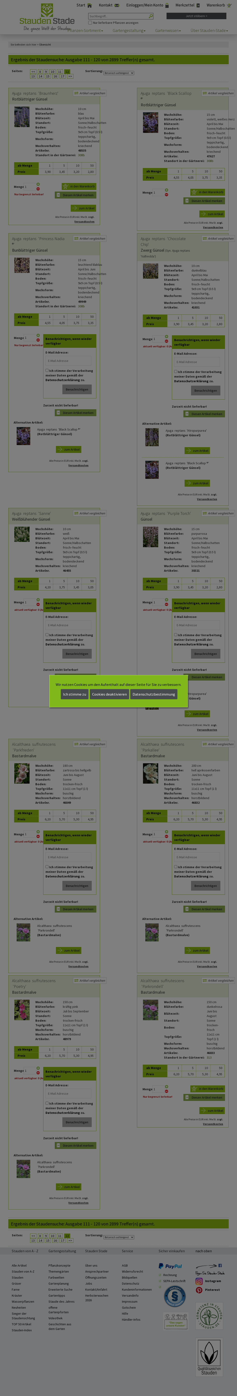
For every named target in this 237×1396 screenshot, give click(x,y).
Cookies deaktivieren (109, 694)
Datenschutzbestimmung (154, 694)
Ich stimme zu (74, 694)
